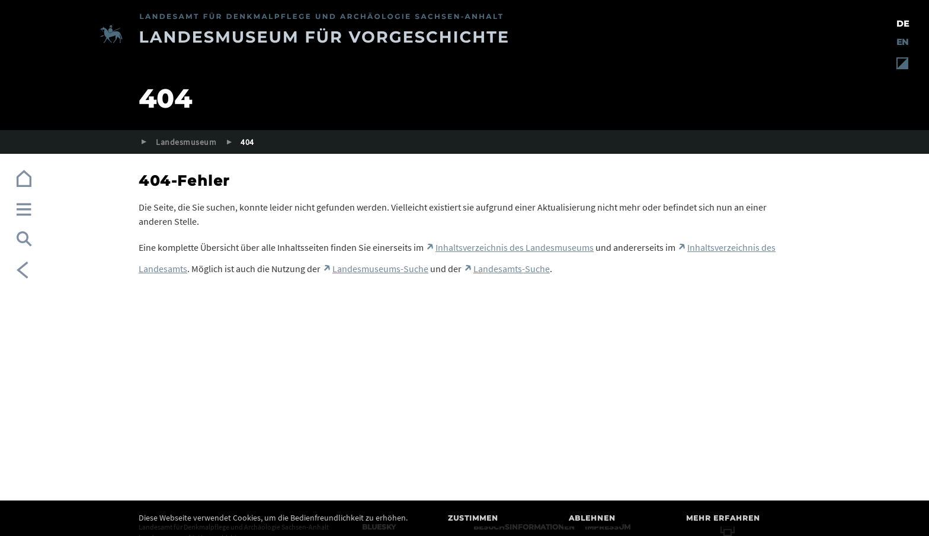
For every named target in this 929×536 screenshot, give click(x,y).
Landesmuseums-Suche (380, 269)
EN (902, 42)
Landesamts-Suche (511, 269)
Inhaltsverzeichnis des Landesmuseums (514, 247)
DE (902, 23)
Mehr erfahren (723, 518)
